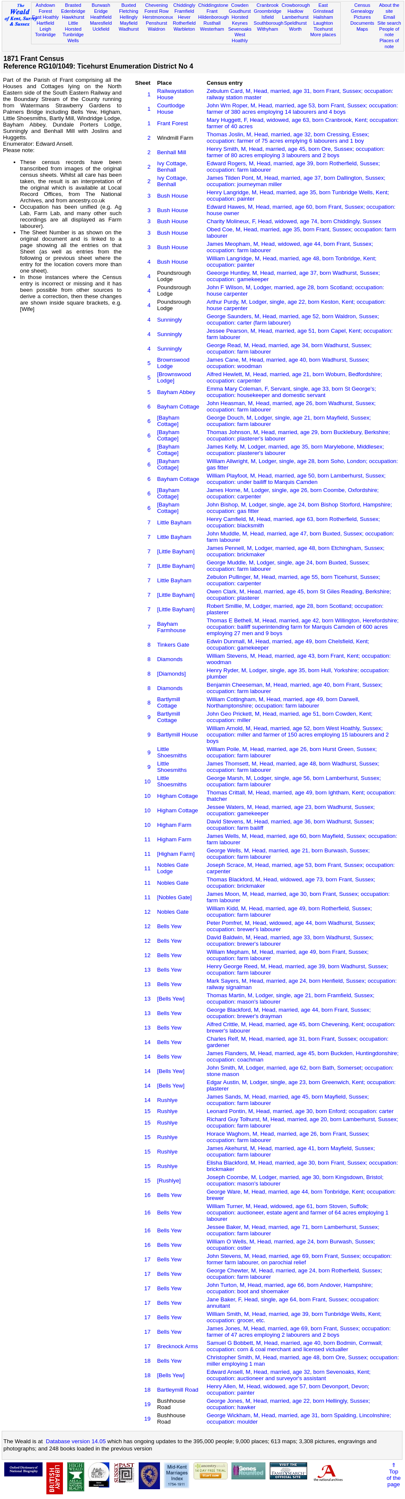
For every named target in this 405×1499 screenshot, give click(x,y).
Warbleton (184, 29)
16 (147, 1195)
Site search (389, 23)
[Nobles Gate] (174, 897)
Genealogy (362, 11)
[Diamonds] (171, 673)
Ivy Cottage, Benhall (172, 166)
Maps (362, 29)
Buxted (128, 5)
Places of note (389, 43)
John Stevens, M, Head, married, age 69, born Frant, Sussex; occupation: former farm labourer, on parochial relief (299, 1259)
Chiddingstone (213, 5)
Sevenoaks (239, 29)
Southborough (268, 23)
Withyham (267, 29)
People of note (389, 31)
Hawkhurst (73, 17)
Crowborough (296, 5)
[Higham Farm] (175, 854)
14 (147, 1042)
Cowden (239, 5)
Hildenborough (213, 17)
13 (147, 970)
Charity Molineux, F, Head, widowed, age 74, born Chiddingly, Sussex (294, 221)
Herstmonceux (158, 17)
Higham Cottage (177, 796)
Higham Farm (174, 825)
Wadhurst (129, 29)
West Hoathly (240, 37)
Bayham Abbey (176, 392)
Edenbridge (73, 11)
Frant (211, 11)
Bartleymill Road (177, 1390)
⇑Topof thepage (394, 1474)
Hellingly (129, 17)
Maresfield (101, 23)
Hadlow (295, 11)
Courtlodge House (171, 108)
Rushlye (167, 1100)
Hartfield (45, 23)
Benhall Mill (171, 152)
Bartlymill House (177, 734)
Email (389, 17)
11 (147, 839)
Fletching (128, 11)
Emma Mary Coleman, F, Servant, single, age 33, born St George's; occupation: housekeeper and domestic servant (291, 392)
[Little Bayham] (175, 551)
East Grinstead (323, 8)
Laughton (323, 23)
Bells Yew (169, 926)
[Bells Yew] (170, 998)
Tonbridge (45, 34)
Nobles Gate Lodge (172, 868)
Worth (295, 29)
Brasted (73, 5)
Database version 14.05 (76, 1441)
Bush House (172, 196)
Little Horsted (73, 26)
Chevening (156, 5)
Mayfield (128, 23)
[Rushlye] (169, 1180)
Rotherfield (184, 23)
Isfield (267, 17)
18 (147, 1361)
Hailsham (323, 17)
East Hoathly (45, 17)
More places (323, 34)
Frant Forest (172, 123)
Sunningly (169, 319)
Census (362, 5)
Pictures (362, 17)
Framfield (184, 11)
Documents (362, 23)
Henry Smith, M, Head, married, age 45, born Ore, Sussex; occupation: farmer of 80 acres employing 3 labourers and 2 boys (296, 152)
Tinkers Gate (173, 645)
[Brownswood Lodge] (174, 377)
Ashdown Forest (45, 8)
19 (147, 1404)
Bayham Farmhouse (171, 627)
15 (147, 1111)
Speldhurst (295, 23)
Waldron (156, 29)
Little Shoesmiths (172, 752)
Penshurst (156, 23)
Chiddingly (184, 5)
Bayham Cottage (178, 406)
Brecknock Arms (177, 1346)
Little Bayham (174, 522)
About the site (389, 8)
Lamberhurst (295, 17)
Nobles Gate (172, 883)
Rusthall (211, 23)
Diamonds (170, 659)
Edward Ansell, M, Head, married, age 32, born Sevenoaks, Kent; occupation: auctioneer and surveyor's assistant (289, 1375)
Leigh (45, 29)
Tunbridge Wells (73, 37)
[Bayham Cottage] (168, 420)
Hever (184, 17)
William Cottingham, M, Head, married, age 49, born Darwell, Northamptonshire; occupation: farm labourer (283, 702)
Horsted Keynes (239, 20)
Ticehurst (323, 29)
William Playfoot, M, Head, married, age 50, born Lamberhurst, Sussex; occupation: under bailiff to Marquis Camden (296, 478)
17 (147, 1259)
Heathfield (100, 17)
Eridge (101, 11)
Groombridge (268, 11)
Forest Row (156, 11)
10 (147, 781)
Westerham (212, 29)
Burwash (101, 5)
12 (147, 912)
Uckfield (100, 29)
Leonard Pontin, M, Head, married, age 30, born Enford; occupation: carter (300, 1111)
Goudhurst (240, 11)
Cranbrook (268, 5)
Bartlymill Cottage (168, 702)
